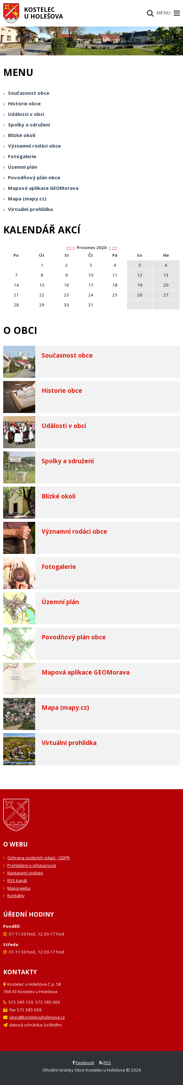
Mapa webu (18, 888)
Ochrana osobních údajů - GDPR (38, 858)
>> (114, 247)
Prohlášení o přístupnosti (31, 865)
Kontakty (16, 895)
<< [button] (68, 247)
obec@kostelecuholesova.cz (37, 1017)
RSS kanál (17, 880)
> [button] (109, 247)
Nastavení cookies (25, 873)
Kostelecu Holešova (43, 12)
